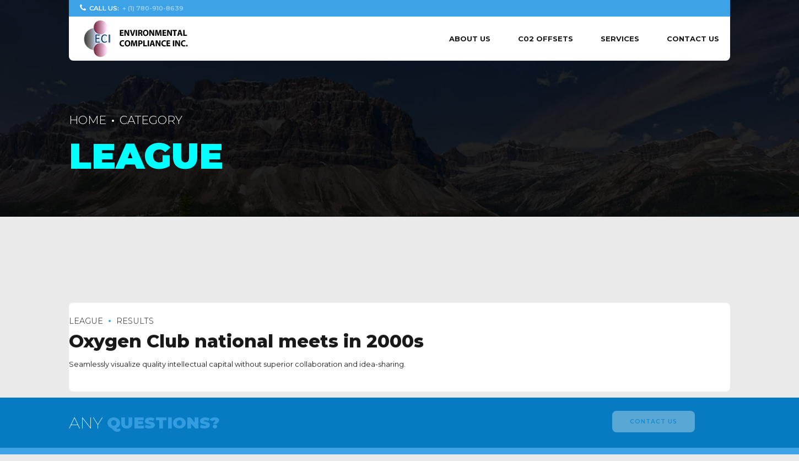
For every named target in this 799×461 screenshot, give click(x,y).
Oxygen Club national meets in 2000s (246, 341)
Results (135, 321)
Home (87, 120)
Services (620, 38)
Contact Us (693, 38)
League (86, 321)
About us (469, 38)
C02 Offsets (545, 38)
